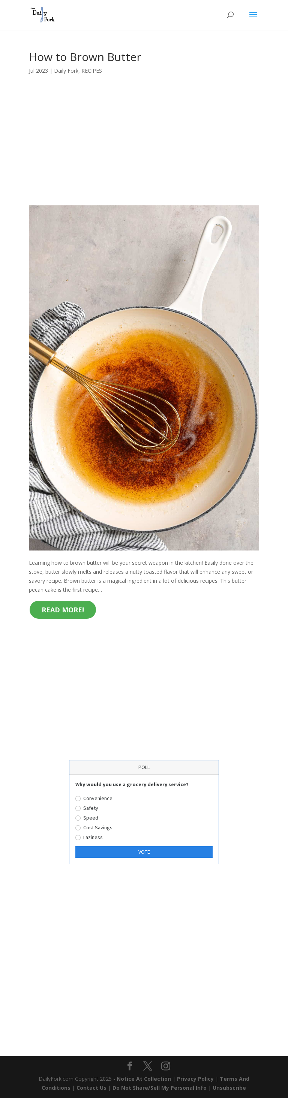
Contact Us (91, 1087)
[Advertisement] (144, 149)
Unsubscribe (229, 1087)
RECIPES (91, 70)
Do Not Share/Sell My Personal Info (159, 1087)
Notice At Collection (144, 1078)
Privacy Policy (195, 1078)
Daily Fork (66, 70)
